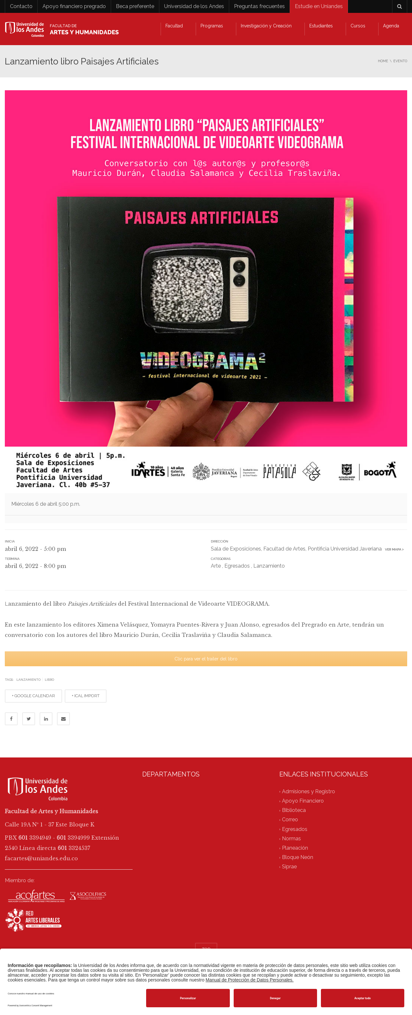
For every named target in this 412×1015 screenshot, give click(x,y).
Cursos (358, 25)
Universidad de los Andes (194, 6)
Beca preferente (135, 6)
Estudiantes (321, 25)
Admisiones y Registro (308, 791)
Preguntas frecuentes (259, 6)
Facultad (174, 25)
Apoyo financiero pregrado (74, 6)
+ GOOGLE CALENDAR (33, 695)
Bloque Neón (297, 857)
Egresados (237, 566)
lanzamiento (28, 679)
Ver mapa (393, 549)
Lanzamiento (269, 566)
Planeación (295, 848)
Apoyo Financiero (303, 801)
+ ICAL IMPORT (85, 695)
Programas (212, 25)
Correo (290, 820)
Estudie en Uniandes (319, 6)
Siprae (289, 867)
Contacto (21, 6)
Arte (216, 566)
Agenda (391, 25)
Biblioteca (294, 810)
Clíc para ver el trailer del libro (206, 658)
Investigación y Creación (266, 25)
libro (49, 679)
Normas (291, 838)
